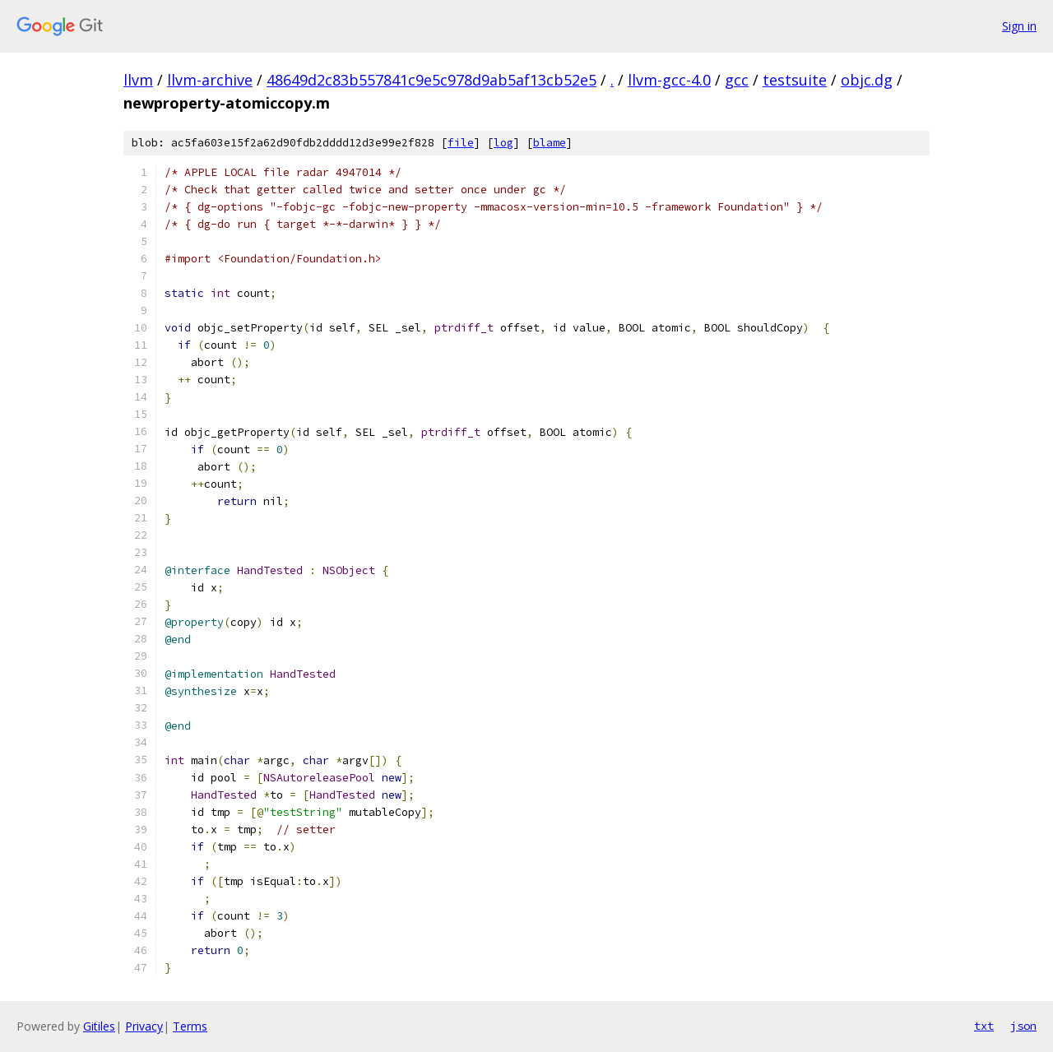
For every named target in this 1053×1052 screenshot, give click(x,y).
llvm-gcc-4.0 (669, 80)
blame (549, 143)
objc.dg (867, 80)
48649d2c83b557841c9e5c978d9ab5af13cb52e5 (431, 80)
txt (984, 1025)
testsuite (795, 80)
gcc (737, 80)
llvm (138, 80)
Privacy (144, 1026)
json (1023, 1025)
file (461, 143)
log (503, 143)
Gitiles (99, 1026)
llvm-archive (210, 80)
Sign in (1019, 26)
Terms (190, 1026)
